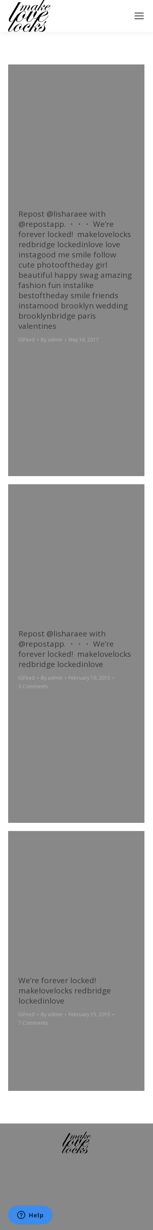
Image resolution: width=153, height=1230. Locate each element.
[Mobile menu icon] (139, 16)
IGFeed (26, 339)
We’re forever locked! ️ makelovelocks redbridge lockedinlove (64, 990)
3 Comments (33, 686)
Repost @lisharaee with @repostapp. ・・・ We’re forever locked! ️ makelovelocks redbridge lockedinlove (74, 648)
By (51, 339)
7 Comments (33, 1022)
